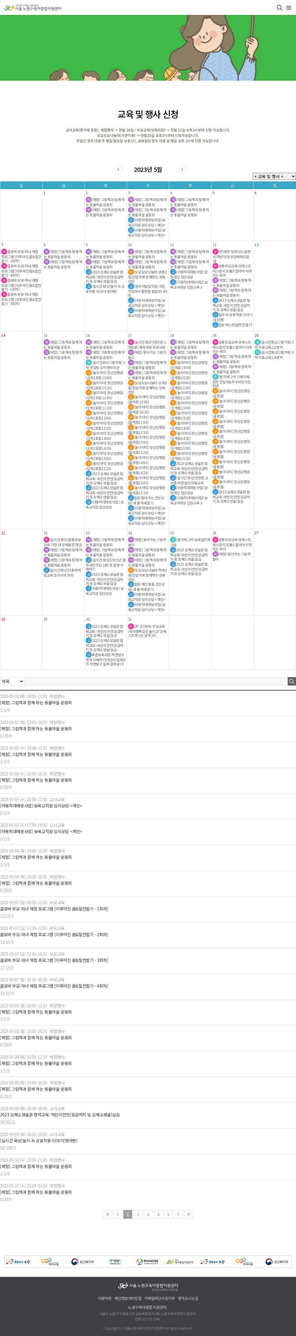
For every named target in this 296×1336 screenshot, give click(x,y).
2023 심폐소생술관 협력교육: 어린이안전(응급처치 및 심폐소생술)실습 (60, 1115)
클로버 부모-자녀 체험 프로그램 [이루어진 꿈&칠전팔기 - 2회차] (54, 934)
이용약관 (104, 1298)
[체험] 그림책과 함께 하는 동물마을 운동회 (36, 703)
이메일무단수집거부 (159, 1298)
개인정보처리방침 (127, 1298)
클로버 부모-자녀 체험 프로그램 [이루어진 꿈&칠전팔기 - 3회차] (54, 960)
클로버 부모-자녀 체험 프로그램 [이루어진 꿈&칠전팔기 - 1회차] (54, 909)
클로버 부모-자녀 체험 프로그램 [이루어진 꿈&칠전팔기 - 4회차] (54, 986)
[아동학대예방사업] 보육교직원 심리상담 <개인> (41, 806)
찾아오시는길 (188, 1298)
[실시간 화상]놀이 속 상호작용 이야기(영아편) (39, 1141)
